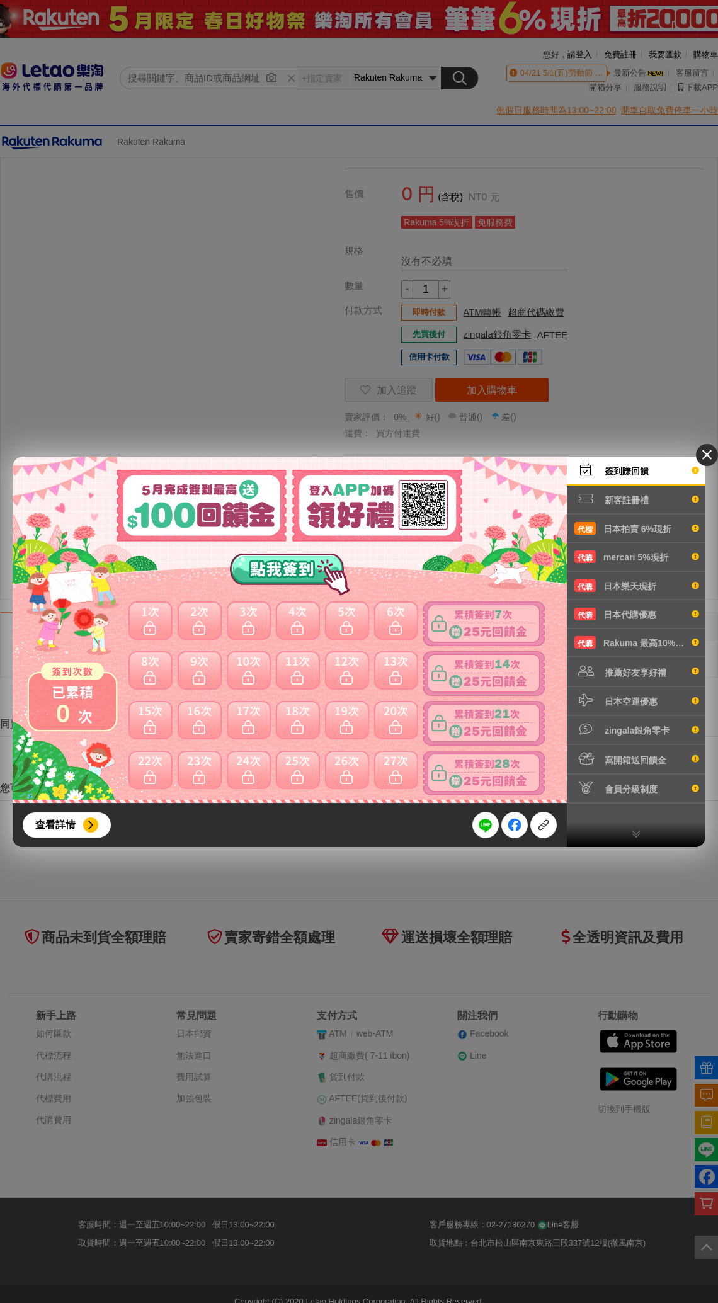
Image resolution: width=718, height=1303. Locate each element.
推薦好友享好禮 (636, 671)
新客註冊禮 (636, 498)
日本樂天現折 (636, 585)
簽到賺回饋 (636, 470)
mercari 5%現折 (636, 556)
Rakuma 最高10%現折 (636, 642)
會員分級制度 (636, 788)
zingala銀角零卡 (636, 729)
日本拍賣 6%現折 (636, 528)
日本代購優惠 (636, 614)
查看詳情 (55, 824)
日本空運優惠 (636, 700)
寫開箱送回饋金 (636, 759)
